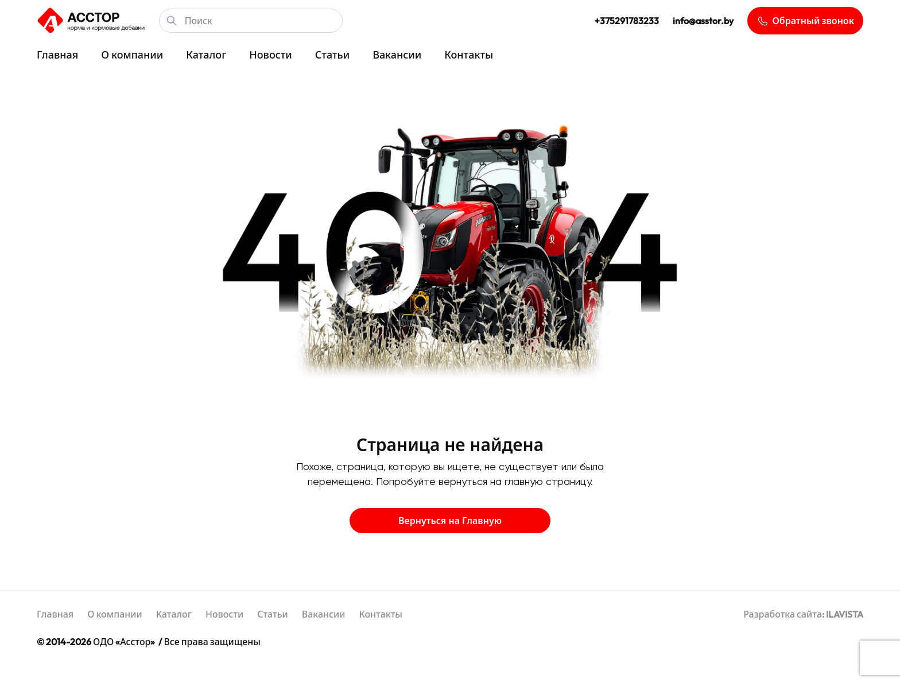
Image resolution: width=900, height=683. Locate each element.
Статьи (332, 54)
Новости (270, 54)
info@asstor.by (703, 20)
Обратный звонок (806, 21)
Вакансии (397, 54)
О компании (132, 54)
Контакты (468, 54)
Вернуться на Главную (450, 520)
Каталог (206, 54)
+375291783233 (627, 20)
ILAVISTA (844, 614)
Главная (57, 54)
